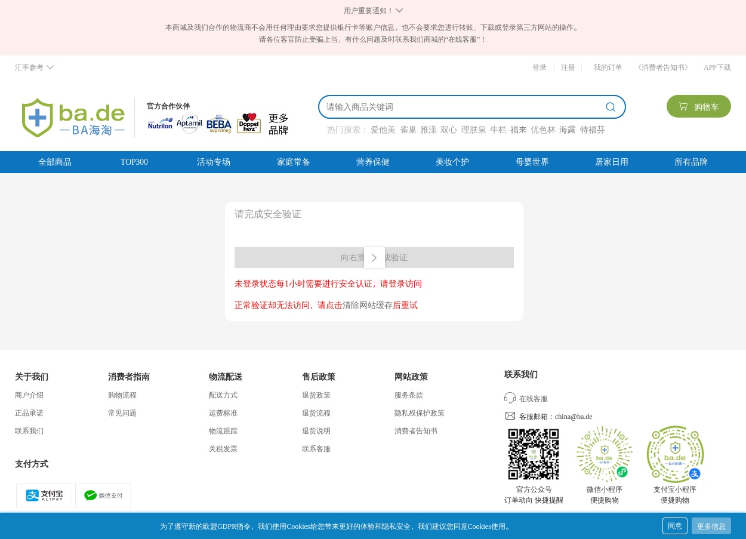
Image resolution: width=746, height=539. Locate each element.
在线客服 (526, 398)
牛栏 (498, 129)
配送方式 (223, 394)
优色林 (543, 129)
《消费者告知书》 (663, 67)
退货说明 (316, 430)
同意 (675, 525)
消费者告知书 (415, 430)
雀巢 (408, 129)
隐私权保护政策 (419, 412)
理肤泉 (473, 129)
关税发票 (223, 448)
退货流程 (316, 412)
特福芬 (592, 129)
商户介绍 (29, 394)
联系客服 (316, 448)
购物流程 (122, 394)
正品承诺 (29, 412)
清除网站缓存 (368, 304)
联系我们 (29, 430)
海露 (567, 129)
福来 (518, 129)
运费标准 (223, 412)
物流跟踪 (223, 430)
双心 (448, 129)
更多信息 (711, 526)
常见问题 (122, 412)
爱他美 (383, 129)
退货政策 (316, 394)
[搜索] (463, 107)
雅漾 (428, 129)
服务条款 (408, 394)
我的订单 (608, 67)
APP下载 (717, 67)
